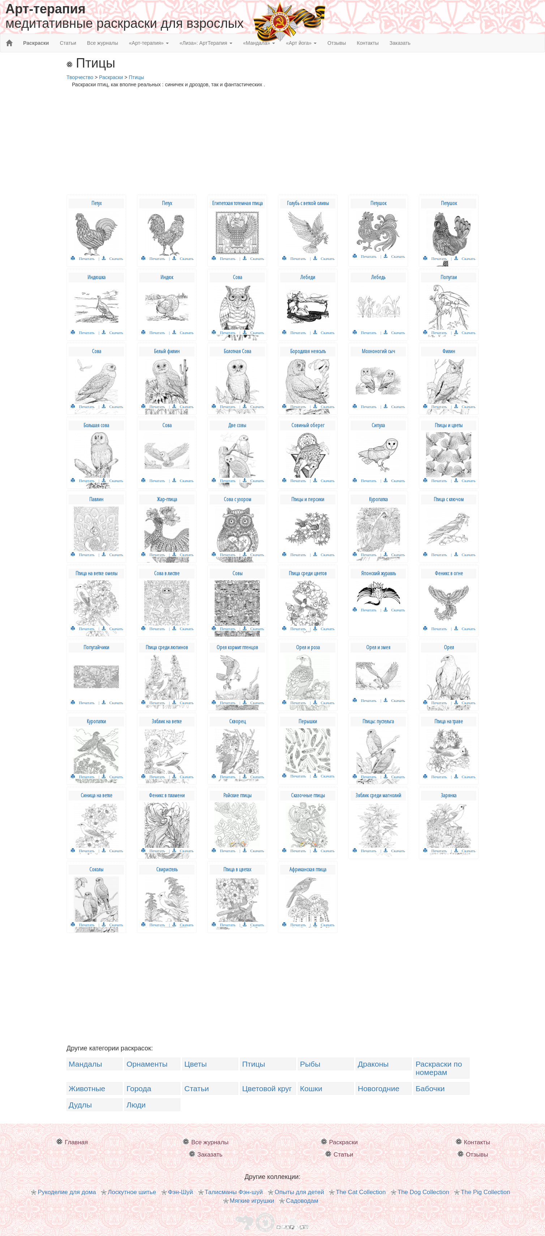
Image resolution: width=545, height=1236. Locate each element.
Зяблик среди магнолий (378, 795)
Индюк (166, 277)
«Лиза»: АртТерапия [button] (206, 43)
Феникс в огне (449, 573)
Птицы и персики (307, 499)
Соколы (96, 869)
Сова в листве (167, 573)
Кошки (311, 1088)
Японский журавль (378, 573)
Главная (76, 1142)
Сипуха (378, 425)
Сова (237, 277)
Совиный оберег (308, 425)
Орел (449, 647)
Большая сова (96, 425)
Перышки (308, 721)
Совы (237, 573)
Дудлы (80, 1105)
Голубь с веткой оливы (308, 203)
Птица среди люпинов (167, 647)
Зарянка (448, 795)
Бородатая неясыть (308, 351)
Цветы (195, 1064)
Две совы (237, 425)
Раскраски (343, 1142)
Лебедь (378, 277)
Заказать (400, 43)
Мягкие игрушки (252, 1200)
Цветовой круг (267, 1088)
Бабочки (430, 1088)
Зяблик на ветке (167, 721)
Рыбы (310, 1064)
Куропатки (96, 721)
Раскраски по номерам (439, 1068)
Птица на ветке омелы (96, 573)
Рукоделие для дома (67, 1192)
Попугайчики (96, 647)
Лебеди (307, 277)
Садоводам (302, 1200)
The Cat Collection (361, 1192)
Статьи (68, 43)
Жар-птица (167, 499)
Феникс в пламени (167, 795)
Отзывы (336, 43)
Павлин (96, 499)
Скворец (237, 721)
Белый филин (167, 351)
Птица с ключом (449, 499)
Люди (136, 1105)
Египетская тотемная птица (237, 203)
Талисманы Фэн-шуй (234, 1192)
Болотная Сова (237, 351)
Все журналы (102, 43)
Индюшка (96, 277)
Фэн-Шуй (180, 1192)
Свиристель (166, 869)
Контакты (367, 43)
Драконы (373, 1064)
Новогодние (378, 1088)
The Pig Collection (485, 1192)
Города (138, 1088)
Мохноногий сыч (378, 351)
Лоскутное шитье (132, 1192)
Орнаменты (147, 1064)
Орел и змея (378, 647)
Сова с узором (237, 499)
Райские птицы (237, 795)
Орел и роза (308, 647)
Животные (87, 1088)
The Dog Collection (423, 1192)
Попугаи (449, 277)
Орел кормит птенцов (237, 647)
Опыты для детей (299, 1192)
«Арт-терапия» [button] (149, 43)
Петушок (378, 203)
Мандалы (85, 1064)
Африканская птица (307, 869)
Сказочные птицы (308, 795)
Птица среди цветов (308, 573)
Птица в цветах (237, 869)
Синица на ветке (96, 795)
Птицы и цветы (449, 425)
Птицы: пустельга (378, 721)
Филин (448, 351)
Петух (96, 203)
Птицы (253, 1064)
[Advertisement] (272, 144)
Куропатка (378, 499)
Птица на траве (448, 721)
